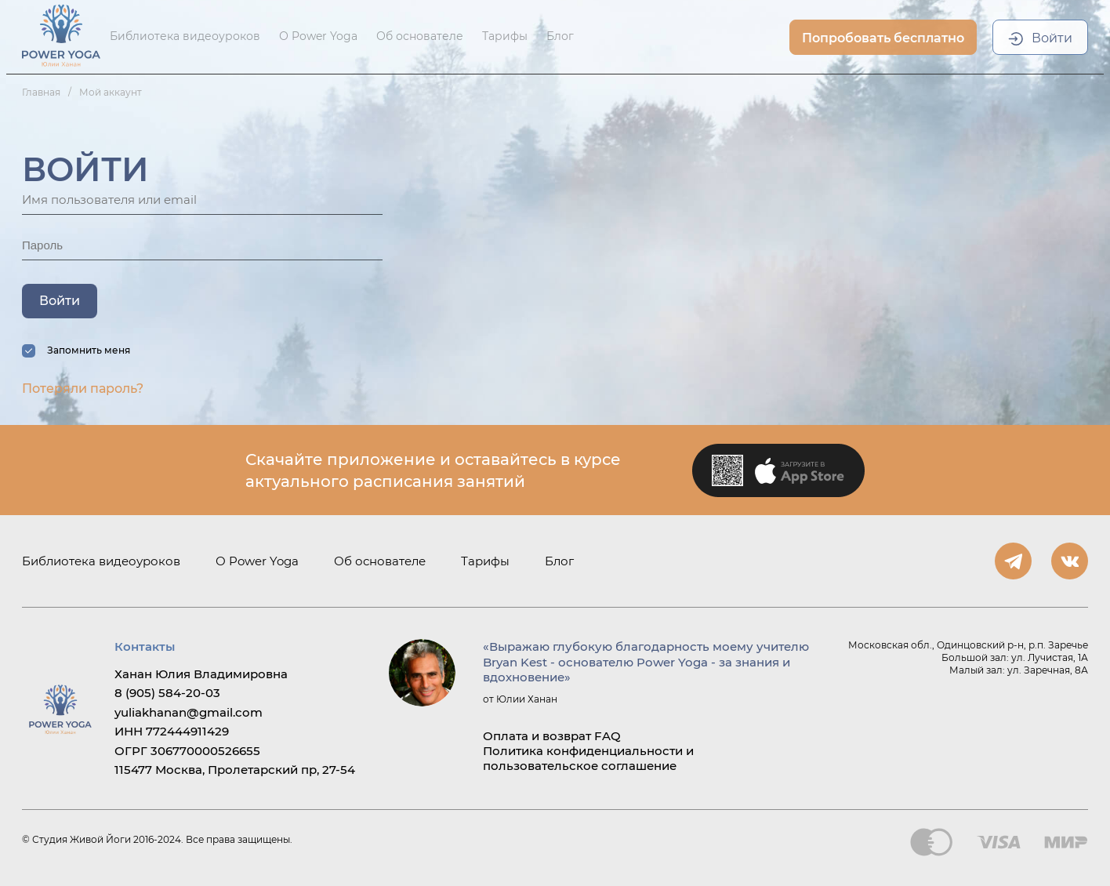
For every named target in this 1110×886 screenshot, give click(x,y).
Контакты (144, 646)
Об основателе (419, 36)
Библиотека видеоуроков (185, 36)
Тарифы (505, 36)
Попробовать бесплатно (883, 38)
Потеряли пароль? (82, 388)
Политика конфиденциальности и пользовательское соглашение (588, 758)
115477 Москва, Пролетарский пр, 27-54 (234, 769)
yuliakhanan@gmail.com (188, 712)
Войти (1052, 38)
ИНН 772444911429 (171, 731)
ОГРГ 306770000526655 (187, 750)
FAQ (607, 735)
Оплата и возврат (537, 735)
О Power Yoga (318, 36)
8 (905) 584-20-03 (167, 692)
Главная (41, 92)
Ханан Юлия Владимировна (201, 673)
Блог (560, 36)
